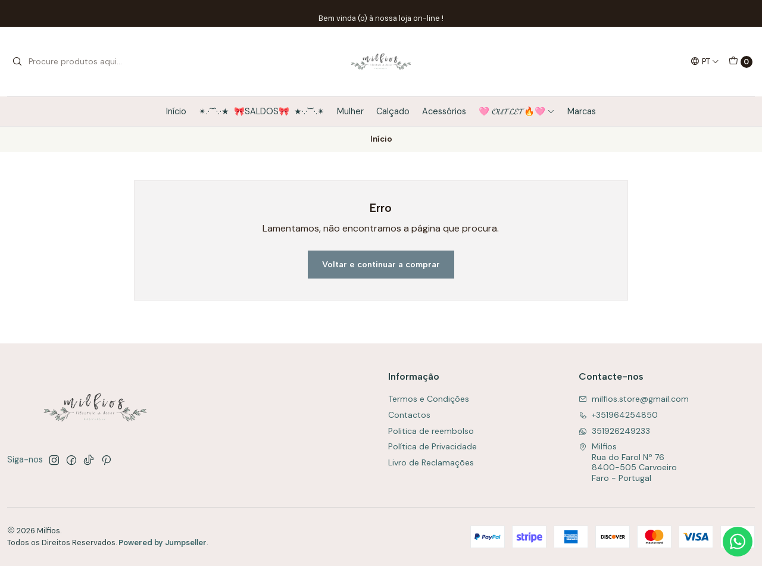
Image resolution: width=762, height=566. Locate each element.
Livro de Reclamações (431, 462)
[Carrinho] (740, 61)
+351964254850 (618, 414)
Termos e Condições (428, 398)
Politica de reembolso (431, 431)
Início (176, 111)
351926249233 (614, 431)
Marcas (581, 111)
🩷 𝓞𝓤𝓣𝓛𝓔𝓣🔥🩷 (517, 111)
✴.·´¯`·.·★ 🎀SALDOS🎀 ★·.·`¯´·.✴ (261, 111)
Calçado (393, 111)
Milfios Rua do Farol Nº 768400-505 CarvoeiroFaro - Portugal (628, 462)
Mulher (350, 111)
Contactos (409, 414)
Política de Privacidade (432, 446)
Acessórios (444, 111)
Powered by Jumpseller (162, 542)
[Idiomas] (705, 61)
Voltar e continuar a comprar (381, 264)
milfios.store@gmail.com (634, 398)
